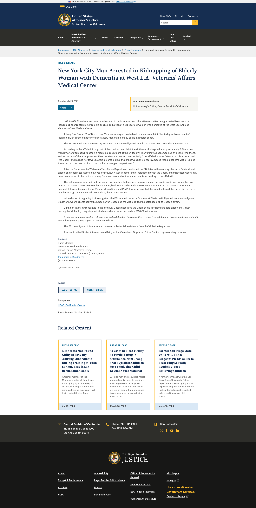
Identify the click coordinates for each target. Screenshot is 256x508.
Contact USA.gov (178, 496)
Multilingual (173, 473)
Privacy (98, 487)
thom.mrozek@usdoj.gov (71, 257)
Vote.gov (173, 480)
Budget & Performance (70, 480)
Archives (62, 487)
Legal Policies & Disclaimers (109, 480)
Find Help (179, 16)
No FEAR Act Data (140, 484)
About (61, 473)
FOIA (61, 494)
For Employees (102, 494)
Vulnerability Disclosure (143, 498)
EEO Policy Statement (142, 491)
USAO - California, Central (71, 305)
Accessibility (101, 473)
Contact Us (193, 16)
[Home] (81, 25)
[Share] (66, 108)
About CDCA (165, 16)
